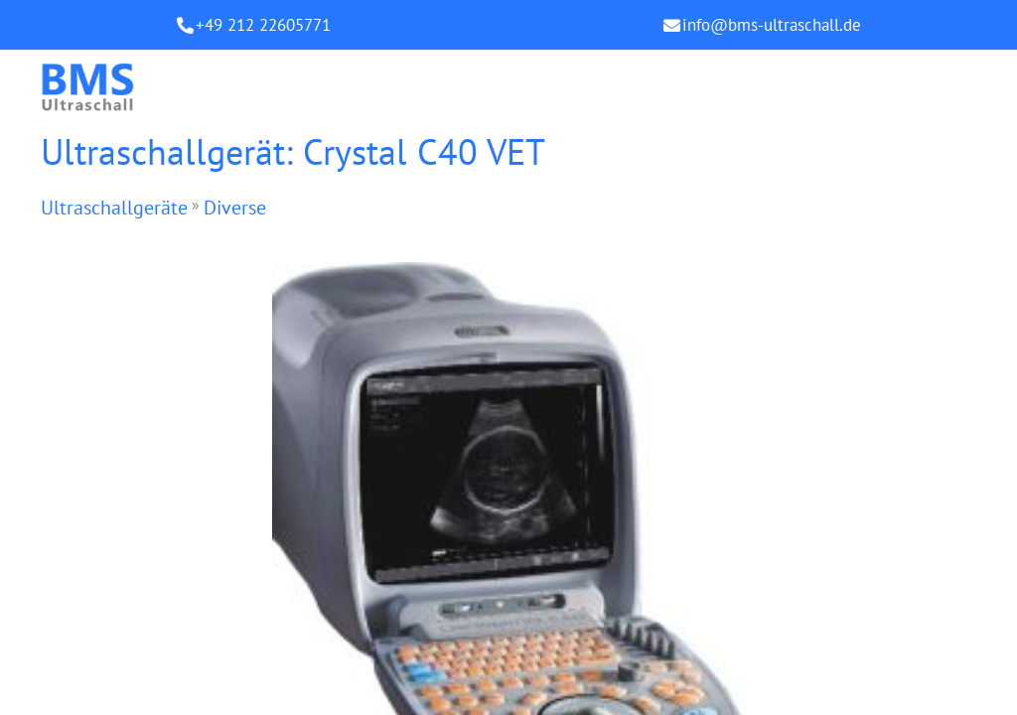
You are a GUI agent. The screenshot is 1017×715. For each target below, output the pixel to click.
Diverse (235, 207)
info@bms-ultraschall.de (771, 25)
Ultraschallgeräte (114, 207)
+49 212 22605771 (263, 25)
